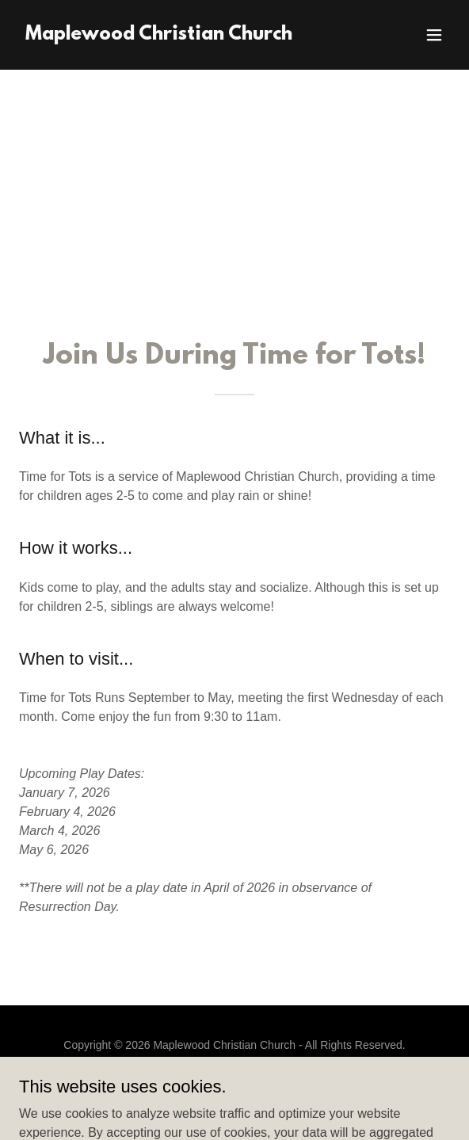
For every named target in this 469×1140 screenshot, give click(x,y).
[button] (434, 35)
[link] (158, 35)
